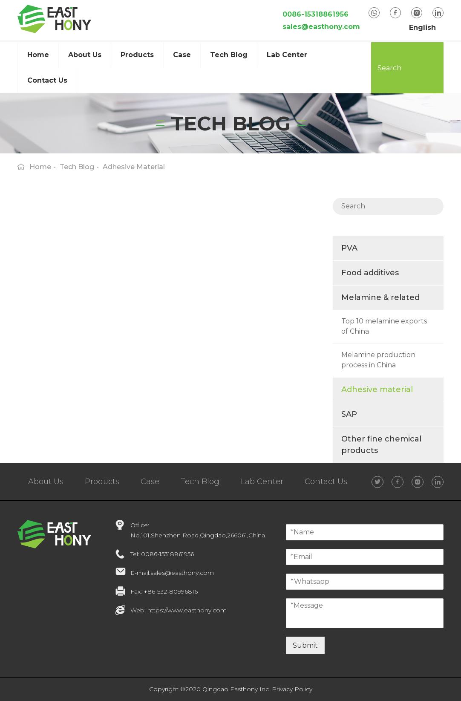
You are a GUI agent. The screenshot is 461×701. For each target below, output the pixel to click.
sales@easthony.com (321, 27)
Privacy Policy (292, 689)
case (182, 55)
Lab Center (287, 55)
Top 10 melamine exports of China (384, 326)
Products (137, 55)
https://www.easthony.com (187, 610)
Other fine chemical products (381, 444)
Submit (305, 645)
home (40, 167)
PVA (349, 248)
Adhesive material (377, 389)
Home (38, 55)
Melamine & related (380, 297)
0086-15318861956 (315, 14)
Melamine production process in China (378, 360)
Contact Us (47, 80)
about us (84, 55)
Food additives (370, 272)
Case (150, 481)
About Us (45, 481)
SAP (349, 414)
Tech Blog (229, 55)
